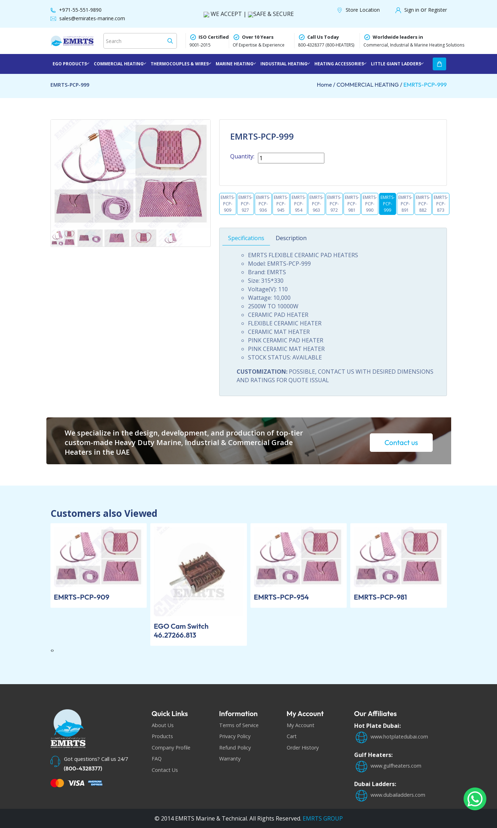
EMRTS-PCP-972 (334, 203)
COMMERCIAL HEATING (119, 64)
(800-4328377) (83, 768)
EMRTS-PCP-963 (316, 203)
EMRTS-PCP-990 (370, 203)
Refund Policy (235, 747)
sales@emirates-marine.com (92, 18)
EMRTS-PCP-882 (423, 203)
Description (291, 253)
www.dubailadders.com (389, 794)
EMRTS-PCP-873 (441, 203)
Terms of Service (239, 725)
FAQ (157, 758)
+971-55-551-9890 (80, 9)
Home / (327, 84)
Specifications (246, 253)
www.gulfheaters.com (387, 765)
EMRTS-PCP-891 (405, 203)
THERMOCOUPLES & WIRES (180, 64)
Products (162, 736)
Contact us (401, 442)
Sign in (412, 9)
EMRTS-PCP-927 (245, 203)
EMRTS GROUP (322, 818)
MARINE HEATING (234, 64)
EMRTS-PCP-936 (263, 203)
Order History (303, 747)
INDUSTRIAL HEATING (283, 64)
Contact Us (165, 770)
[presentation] (51, 650)
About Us (163, 725)
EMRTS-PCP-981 (352, 203)
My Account (300, 725)
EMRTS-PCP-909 (228, 203)
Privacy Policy (234, 736)
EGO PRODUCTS (70, 64)
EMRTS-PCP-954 (299, 203)
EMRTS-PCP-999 (425, 84)
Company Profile (171, 747)
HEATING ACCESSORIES (339, 64)
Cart (292, 736)
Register (437, 9)
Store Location (363, 9)
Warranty (230, 758)
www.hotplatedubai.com (391, 736)
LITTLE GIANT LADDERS (396, 64)
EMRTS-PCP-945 (281, 203)
